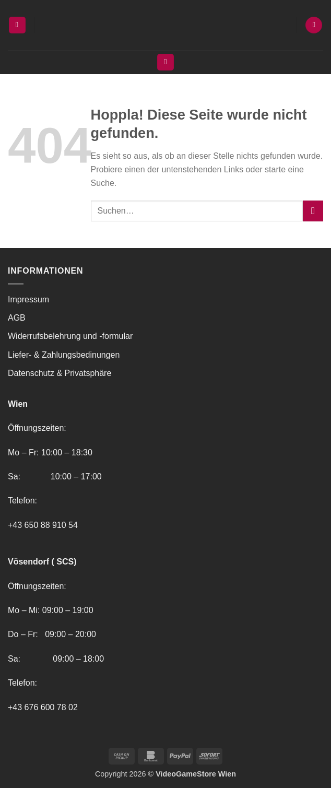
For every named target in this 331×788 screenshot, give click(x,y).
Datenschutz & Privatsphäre (59, 373)
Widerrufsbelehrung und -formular (70, 336)
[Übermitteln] (313, 211)
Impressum (28, 299)
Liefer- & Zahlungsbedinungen (64, 354)
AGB (17, 317)
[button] (17, 25)
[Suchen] (165, 62)
